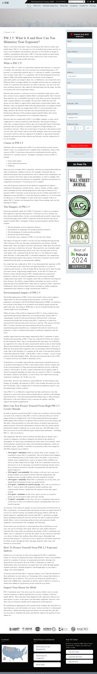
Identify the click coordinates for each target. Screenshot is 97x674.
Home (29, 6)
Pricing (93, 6)
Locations (74, 6)
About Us (37, 6)
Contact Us (84, 6)
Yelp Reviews (73, 662)
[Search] (83, 1)
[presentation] (79, 138)
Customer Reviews (75, 657)
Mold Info (64, 6)
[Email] (93, 1)
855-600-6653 (64, 1)
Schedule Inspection (50, 6)
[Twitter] (90, 1)
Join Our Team (74, 652)
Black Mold (40, 665)
